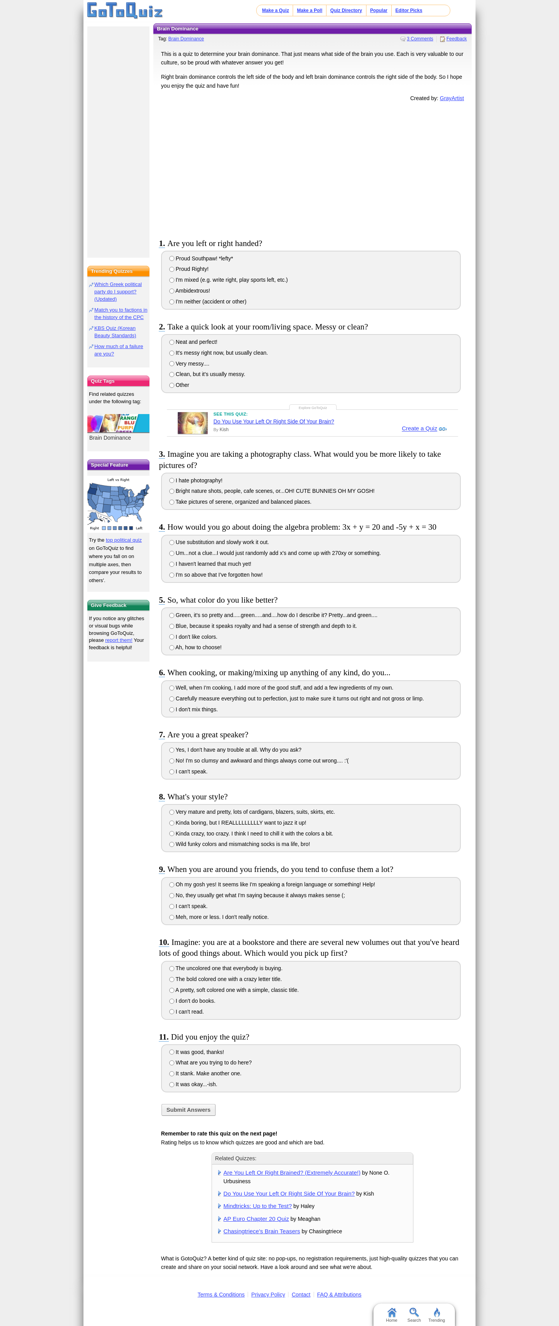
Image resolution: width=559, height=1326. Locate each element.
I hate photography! (196, 480)
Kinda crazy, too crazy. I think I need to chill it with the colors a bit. (251, 833)
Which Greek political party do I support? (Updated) (118, 291)
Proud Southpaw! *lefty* (201, 258)
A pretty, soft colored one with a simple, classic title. (234, 990)
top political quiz (124, 540)
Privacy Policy (268, 1294)
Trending (436, 1315)
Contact (301, 1294)
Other (179, 385)
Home (391, 1315)
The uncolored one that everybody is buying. (226, 968)
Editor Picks (409, 10)
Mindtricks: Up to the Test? (258, 1206)
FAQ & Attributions (339, 1294)
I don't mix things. (193, 709)
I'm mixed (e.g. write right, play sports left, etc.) (228, 280)
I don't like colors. (193, 637)
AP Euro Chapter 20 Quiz (256, 1218)
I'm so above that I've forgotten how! (216, 575)
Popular (378, 10)
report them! (118, 640)
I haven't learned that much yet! (210, 564)
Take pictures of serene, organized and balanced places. (240, 502)
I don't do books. (192, 1001)
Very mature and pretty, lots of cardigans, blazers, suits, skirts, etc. (252, 812)
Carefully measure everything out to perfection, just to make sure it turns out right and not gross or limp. (296, 698)
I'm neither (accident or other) (208, 301)
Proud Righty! (189, 269)
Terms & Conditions (221, 1294)
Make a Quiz (275, 10)
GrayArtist (452, 98)
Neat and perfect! (193, 342)
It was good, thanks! (196, 1052)
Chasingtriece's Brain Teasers (262, 1231)
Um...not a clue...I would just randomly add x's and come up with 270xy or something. (275, 553)
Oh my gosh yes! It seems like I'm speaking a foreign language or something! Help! (272, 884)
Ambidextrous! (189, 291)
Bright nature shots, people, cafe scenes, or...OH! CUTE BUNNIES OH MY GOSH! (272, 491)
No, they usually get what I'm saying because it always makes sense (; (257, 895)
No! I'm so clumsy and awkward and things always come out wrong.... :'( (259, 760)
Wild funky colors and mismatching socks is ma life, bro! (239, 844)
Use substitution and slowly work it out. (219, 542)
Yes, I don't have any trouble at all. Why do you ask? (235, 750)
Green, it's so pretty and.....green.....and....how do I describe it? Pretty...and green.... (273, 615)
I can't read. (186, 1012)
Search (414, 1315)
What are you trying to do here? (210, 1062)
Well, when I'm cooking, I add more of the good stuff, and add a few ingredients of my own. (281, 688)
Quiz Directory (346, 10)
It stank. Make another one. (205, 1073)
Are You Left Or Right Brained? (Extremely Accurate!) (292, 1172)
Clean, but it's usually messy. (207, 374)
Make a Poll (309, 10)
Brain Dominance (186, 39)
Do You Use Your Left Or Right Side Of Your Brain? (274, 421)
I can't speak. (188, 771)
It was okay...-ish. (193, 1084)
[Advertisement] (312, 168)
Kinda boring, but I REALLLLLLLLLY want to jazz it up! (237, 823)
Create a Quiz (418, 429)
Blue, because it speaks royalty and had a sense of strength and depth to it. (263, 626)
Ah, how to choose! (195, 647)
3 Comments (420, 39)
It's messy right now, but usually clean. (218, 353)
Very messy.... (189, 364)
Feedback (456, 39)
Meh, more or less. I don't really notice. (219, 917)
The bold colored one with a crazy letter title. (225, 979)
